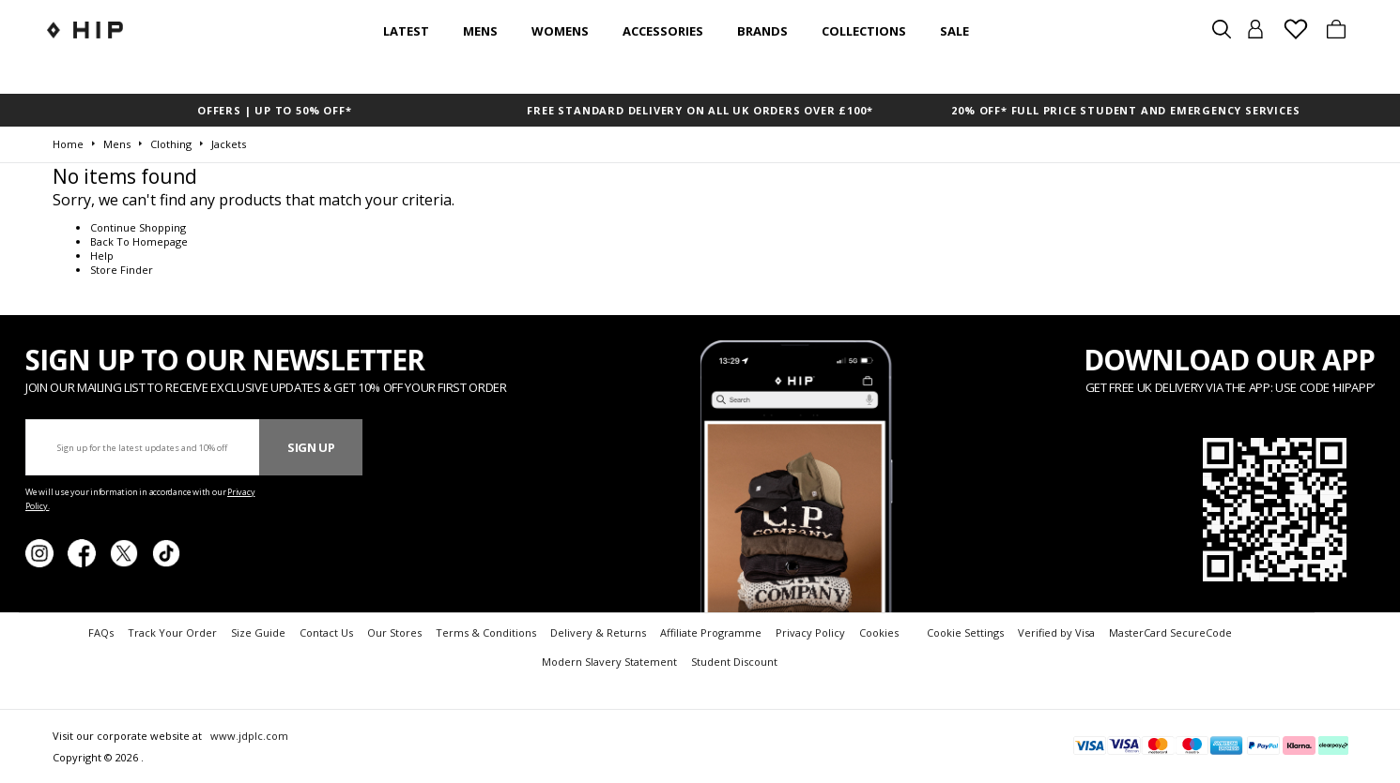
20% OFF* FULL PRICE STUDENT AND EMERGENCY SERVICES (1125, 110)
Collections (864, 31)
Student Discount (734, 662)
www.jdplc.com (248, 736)
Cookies (879, 632)
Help (102, 255)
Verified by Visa (1056, 632)
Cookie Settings (965, 632)
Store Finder (121, 270)
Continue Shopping (138, 227)
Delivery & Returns (598, 632)
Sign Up (311, 447)
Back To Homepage (139, 241)
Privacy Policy (810, 632)
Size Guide (258, 632)
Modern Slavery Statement (609, 662)
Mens (480, 31)
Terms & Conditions (486, 632)
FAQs (101, 632)
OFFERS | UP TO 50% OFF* (274, 110)
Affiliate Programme (711, 632)
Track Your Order (172, 632)
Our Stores (394, 632)
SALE (954, 31)
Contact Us (326, 632)
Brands (762, 31)
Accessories (663, 31)
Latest (406, 31)
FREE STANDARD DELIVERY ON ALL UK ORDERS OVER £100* (699, 110)
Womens (560, 31)
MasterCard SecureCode (1170, 632)
